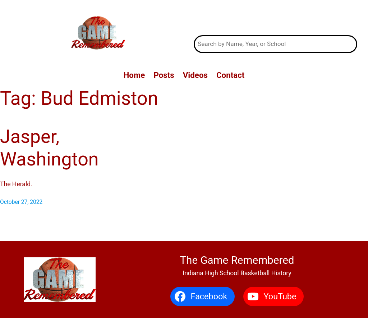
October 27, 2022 (21, 202)
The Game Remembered (275, 17)
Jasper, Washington (49, 148)
